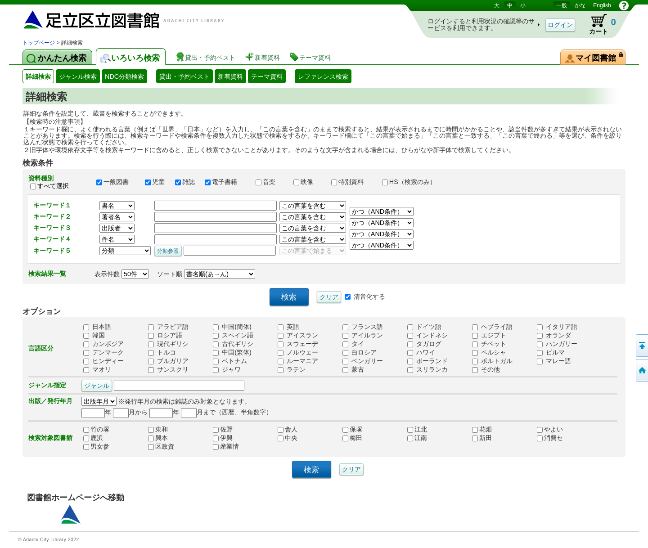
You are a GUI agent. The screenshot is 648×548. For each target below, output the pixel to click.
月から (130, 412)
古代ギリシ (233, 343)
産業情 (226, 446)
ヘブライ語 (492, 326)
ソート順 (206, 274)
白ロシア (359, 352)
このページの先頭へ (641, 345)
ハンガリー (557, 343)
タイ (353, 343)
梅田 (352, 437)
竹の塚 (96, 429)
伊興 (223, 437)
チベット (489, 343)
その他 (486, 369)
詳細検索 (38, 76)
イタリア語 (557, 326)
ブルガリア (168, 360)
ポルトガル (492, 360)
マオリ (97, 369)
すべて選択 (53, 185)
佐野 (223, 429)
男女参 (96, 446)
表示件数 (121, 274)
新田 (482, 437)
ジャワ (227, 369)
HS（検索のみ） (413, 181)
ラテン (292, 369)
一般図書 (116, 181)
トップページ (38, 43)
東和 (158, 429)
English (602, 5)
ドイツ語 (424, 326)
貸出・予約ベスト (184, 76)
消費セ (550, 437)
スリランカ (427, 369)
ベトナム (230, 360)
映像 (308, 181)
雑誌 (186, 181)
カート (598, 24)
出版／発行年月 (50, 400)
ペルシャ (489, 352)
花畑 (482, 429)
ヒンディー (103, 360)
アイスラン (298, 335)
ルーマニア (298, 360)
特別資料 (352, 181)
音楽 (270, 181)
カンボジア (103, 343)
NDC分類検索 (124, 76)
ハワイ (421, 352)
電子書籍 (226, 181)
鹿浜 (93, 437)
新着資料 (230, 76)
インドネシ (427, 335)
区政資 (161, 446)
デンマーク (103, 352)
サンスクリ (168, 369)
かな (580, 5)
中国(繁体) (232, 352)
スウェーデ (298, 343)
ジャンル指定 (47, 385)
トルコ (162, 352)
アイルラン (362, 335)
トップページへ (641, 370)
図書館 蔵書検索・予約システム (117, 19)
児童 (155, 181)
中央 (287, 437)
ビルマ (551, 352)
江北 (417, 429)
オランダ (554, 335)
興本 (158, 437)
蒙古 (353, 369)
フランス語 (362, 326)
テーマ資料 (267, 76)
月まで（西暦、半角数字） (226, 412)
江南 (417, 437)
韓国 (94, 335)
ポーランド (427, 360)
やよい (550, 429)
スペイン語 (233, 335)
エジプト (489, 335)
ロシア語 (165, 335)
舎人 (287, 429)
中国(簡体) (232, 326)
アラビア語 (168, 326)
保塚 (352, 429)
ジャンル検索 (78, 76)
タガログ (424, 343)
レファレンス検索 (323, 76)
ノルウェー (298, 352)
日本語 (97, 326)
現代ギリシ (168, 343)
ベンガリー (362, 360)
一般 (561, 5)
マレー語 (554, 360)
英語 (288, 326)
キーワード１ (52, 205)
